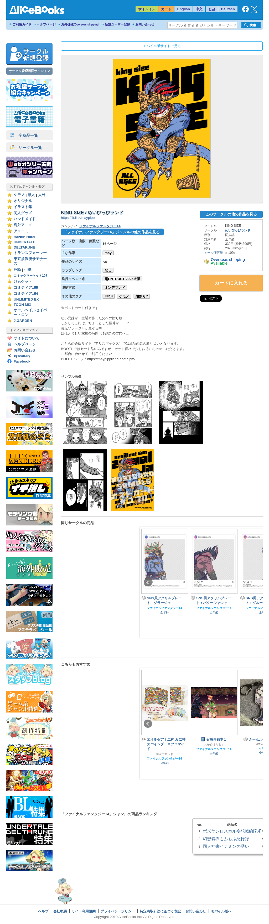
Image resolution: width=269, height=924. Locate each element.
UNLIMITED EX (26, 299)
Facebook (22, 361)
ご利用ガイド (22, 24)
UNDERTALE (24, 242)
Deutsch (228, 9)
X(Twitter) (22, 356)
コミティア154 (26, 294)
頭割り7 (142, 296)
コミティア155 (26, 288)
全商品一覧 (24, 135)
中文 (199, 9)
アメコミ (21, 231)
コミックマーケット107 (30, 275)
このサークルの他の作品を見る (231, 214)
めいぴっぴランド (237, 230)
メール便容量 (213, 253)
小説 (27, 270)
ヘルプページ (46, 24)
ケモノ (19, 195)
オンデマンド (115, 288)
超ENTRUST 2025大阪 (122, 279)
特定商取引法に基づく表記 (160, 911)
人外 (41, 195)
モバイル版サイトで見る (162, 46)
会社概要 (60, 911)
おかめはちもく (214, 744)
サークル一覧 (26, 147)
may (108, 253)
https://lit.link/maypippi (78, 218)
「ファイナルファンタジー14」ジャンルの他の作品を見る (112, 232)
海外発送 (80, 24)
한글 (211, 9)
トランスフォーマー (30, 253)
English (183, 9)
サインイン (146, 9)
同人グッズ (23, 213)
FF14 (109, 296)
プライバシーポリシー (118, 911)
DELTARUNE (24, 247)
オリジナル (23, 201)
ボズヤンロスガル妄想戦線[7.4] (232, 831)
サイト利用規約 (84, 911)
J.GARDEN (23, 321)
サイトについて (26, 338)
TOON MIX (22, 305)
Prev (148, 582)
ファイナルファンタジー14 (100, 226)
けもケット (23, 281)
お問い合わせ (144, 24)
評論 (17, 270)
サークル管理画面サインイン (29, 71)
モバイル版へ (221, 911)
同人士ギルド (164, 754)
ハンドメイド (25, 219)
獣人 (31, 195)
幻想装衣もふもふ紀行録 (226, 838)
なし (108, 270)
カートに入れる (231, 283)
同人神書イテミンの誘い (226, 846)
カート (166, 9)
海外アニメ (23, 225)
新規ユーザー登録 (117, 24)
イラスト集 (23, 207)
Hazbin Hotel (24, 237)
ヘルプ (43, 911)
